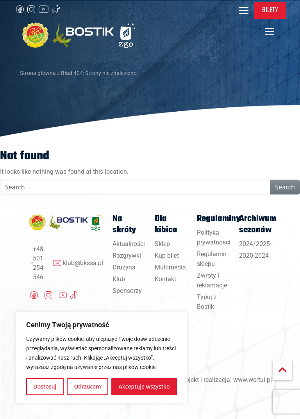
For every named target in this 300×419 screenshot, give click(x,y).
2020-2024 (254, 255)
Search (285, 187)
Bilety (270, 10)
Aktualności (128, 244)
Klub (118, 279)
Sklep (162, 244)
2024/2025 (254, 244)
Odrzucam (87, 386)
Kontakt (165, 279)
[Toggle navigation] (243, 10)
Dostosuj (45, 386)
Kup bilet (167, 255)
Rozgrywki (126, 255)
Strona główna (38, 73)
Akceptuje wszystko (144, 386)
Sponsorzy (127, 290)
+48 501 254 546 (38, 263)
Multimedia (170, 267)
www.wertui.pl (252, 379)
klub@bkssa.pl (83, 263)
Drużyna (124, 267)
